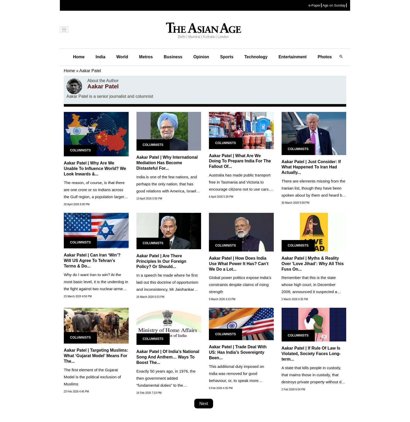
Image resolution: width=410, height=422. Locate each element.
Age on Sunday (333, 5)
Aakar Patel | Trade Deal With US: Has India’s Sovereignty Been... (237, 352)
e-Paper (315, 5)
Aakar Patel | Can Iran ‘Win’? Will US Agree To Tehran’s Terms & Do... (92, 260)
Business (173, 57)
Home (78, 57)
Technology (256, 57)
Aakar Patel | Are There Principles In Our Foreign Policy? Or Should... (161, 261)
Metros (146, 57)
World (122, 57)
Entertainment (292, 57)
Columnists (80, 150)
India (100, 57)
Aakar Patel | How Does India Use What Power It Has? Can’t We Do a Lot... (239, 263)
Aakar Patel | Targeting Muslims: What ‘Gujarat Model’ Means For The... (96, 355)
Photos (325, 57)
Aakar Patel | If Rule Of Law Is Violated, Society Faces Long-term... (311, 353)
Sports (227, 57)
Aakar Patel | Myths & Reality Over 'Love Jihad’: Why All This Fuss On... (313, 263)
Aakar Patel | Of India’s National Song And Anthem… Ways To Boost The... (167, 357)
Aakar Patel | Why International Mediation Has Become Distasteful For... (167, 162)
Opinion (201, 57)
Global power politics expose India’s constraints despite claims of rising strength (240, 284)
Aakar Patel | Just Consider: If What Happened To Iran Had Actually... (311, 167)
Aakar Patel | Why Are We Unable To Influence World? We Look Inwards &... (95, 168)
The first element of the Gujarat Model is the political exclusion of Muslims (92, 377)
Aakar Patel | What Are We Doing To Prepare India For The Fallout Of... (240, 161)
